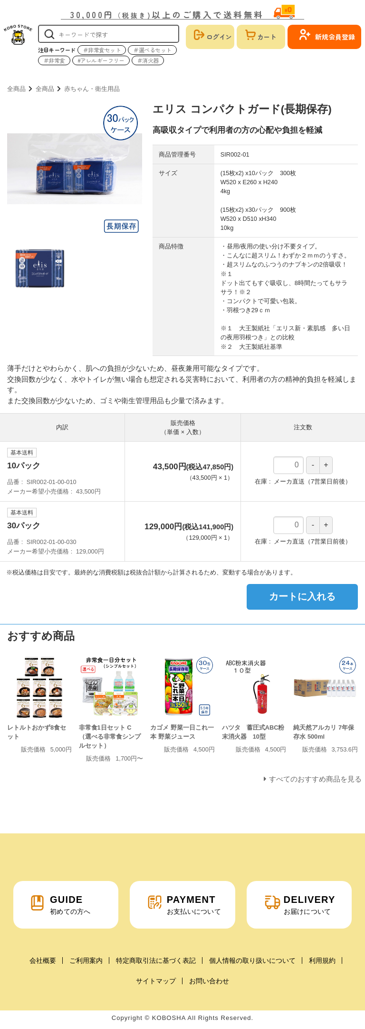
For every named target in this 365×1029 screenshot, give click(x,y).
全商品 (16, 88)
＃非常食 (54, 60)
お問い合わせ (209, 981)
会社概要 (42, 960)
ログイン (219, 36)
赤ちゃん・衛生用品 (92, 88)
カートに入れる (302, 596)
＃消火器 (148, 60)
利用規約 (322, 960)
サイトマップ (156, 981)
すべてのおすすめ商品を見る (315, 779)
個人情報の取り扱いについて (252, 960)
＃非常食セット (102, 50)
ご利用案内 (86, 960)
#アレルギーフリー (101, 60)
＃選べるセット (152, 50)
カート (266, 36)
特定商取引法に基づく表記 (156, 960)
